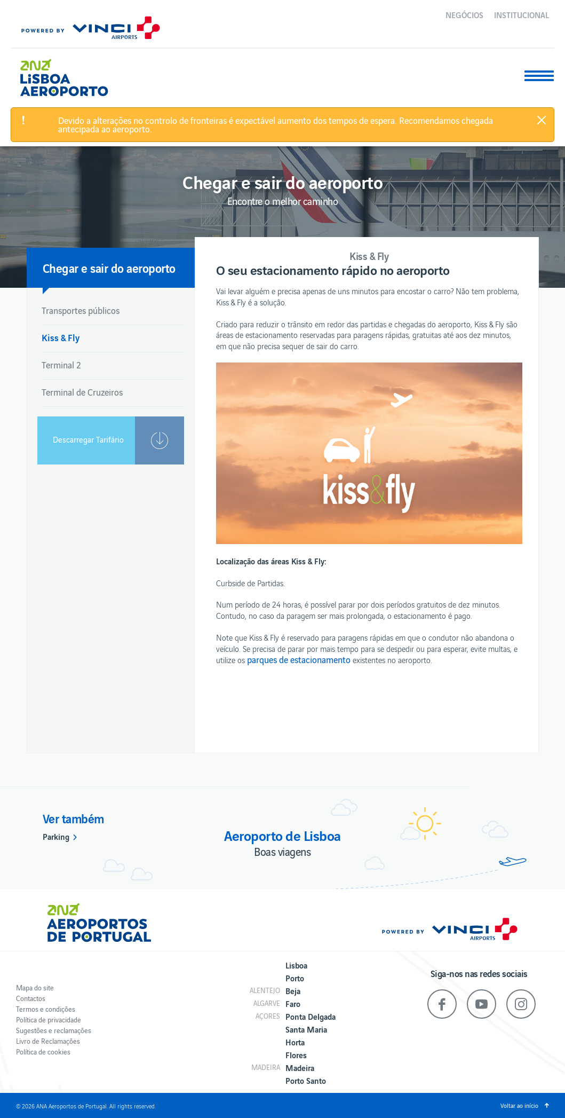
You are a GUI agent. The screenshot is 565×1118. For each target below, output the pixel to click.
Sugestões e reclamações (53, 1030)
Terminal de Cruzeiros (82, 391)
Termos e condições (45, 1009)
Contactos (30, 998)
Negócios (464, 14)
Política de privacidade (48, 1019)
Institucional (521, 14)
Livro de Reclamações (48, 1041)
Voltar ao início (519, 1105)
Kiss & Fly (60, 337)
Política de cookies (43, 1051)
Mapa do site (35, 987)
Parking (56, 836)
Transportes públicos (81, 310)
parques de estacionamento (299, 659)
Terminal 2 (61, 364)
